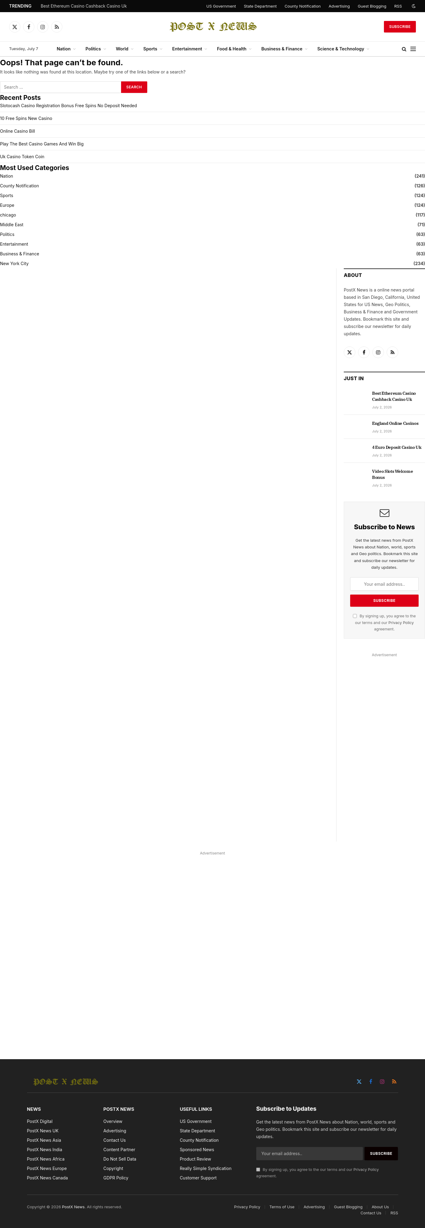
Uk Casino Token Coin (22, 156)
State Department (260, 6)
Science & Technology (340, 48)
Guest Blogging (372, 6)
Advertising (339, 6)
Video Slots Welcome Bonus (392, 474)
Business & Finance (281, 48)
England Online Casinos (395, 423)
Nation (64, 48)
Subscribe (400, 26)
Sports (150, 48)
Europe (7, 205)
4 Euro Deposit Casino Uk (397, 447)
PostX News (73, 1206)
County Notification (302, 6)
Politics (93, 48)
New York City (14, 263)
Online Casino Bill (17, 131)
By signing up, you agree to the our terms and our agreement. (384, 622)
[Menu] (413, 49)
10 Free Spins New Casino (26, 118)
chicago (8, 214)
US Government (221, 6)
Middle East (11, 224)
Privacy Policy (401, 622)
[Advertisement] (384, 750)
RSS (398, 6)
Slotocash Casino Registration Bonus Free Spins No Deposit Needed (68, 105)
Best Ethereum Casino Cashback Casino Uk (84, 6)
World (122, 48)
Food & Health (231, 48)
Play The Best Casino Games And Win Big (42, 143)
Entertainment (187, 48)
